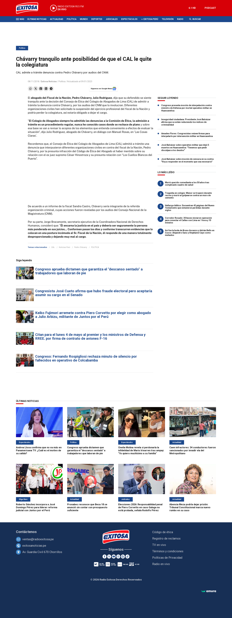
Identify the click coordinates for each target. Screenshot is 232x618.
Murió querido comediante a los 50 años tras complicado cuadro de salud (187, 183)
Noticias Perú (64, 247)
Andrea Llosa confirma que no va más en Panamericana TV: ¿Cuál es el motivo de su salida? (39, 450)
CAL (53, 247)
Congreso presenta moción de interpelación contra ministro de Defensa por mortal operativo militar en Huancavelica (186, 108)
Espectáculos (129, 19)
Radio (180, 19)
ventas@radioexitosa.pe (38, 539)
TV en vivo (159, 545)
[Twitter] (109, 557)
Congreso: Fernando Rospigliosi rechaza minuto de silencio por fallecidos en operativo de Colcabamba (86, 358)
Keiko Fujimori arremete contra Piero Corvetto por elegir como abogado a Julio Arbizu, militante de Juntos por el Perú (93, 315)
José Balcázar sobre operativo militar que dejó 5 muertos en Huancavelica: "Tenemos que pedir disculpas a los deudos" (185, 147)
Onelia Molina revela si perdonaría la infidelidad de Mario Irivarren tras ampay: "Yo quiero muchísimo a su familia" (141, 450)
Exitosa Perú (151, 19)
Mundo (84, 19)
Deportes (96, 19)
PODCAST (210, 8)
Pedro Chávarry (80, 247)
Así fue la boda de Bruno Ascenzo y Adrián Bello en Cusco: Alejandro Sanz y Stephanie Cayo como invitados (189, 232)
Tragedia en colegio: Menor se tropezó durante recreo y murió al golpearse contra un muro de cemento (188, 195)
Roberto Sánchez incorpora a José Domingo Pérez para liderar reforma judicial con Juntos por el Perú (36, 507)
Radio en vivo (161, 564)
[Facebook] (105, 557)
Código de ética (162, 532)
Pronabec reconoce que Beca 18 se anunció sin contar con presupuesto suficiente (87, 507)
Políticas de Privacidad (167, 557)
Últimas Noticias (36, 19)
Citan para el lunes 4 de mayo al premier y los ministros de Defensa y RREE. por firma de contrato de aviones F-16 (90, 337)
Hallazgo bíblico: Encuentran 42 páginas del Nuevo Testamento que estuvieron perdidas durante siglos (189, 207)
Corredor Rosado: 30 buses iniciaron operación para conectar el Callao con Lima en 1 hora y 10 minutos (188, 220)
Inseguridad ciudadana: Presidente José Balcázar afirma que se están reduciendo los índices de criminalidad (186, 122)
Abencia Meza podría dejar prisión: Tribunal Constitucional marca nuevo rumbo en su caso (189, 507)
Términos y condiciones (167, 551)
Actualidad (56, 19)
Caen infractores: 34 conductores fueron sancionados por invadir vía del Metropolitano (192, 450)
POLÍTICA (95, 247)
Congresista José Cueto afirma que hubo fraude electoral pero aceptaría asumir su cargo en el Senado (93, 293)
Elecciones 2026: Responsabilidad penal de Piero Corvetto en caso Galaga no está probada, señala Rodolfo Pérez (140, 507)
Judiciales (112, 19)
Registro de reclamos (166, 538)
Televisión (168, 19)
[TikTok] (127, 557)
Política (71, 19)
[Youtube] (114, 557)
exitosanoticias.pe (34, 545)
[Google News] (123, 557)
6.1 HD (192, 8)
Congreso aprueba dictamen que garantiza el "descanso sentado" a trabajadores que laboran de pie (89, 271)
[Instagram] (118, 557)
